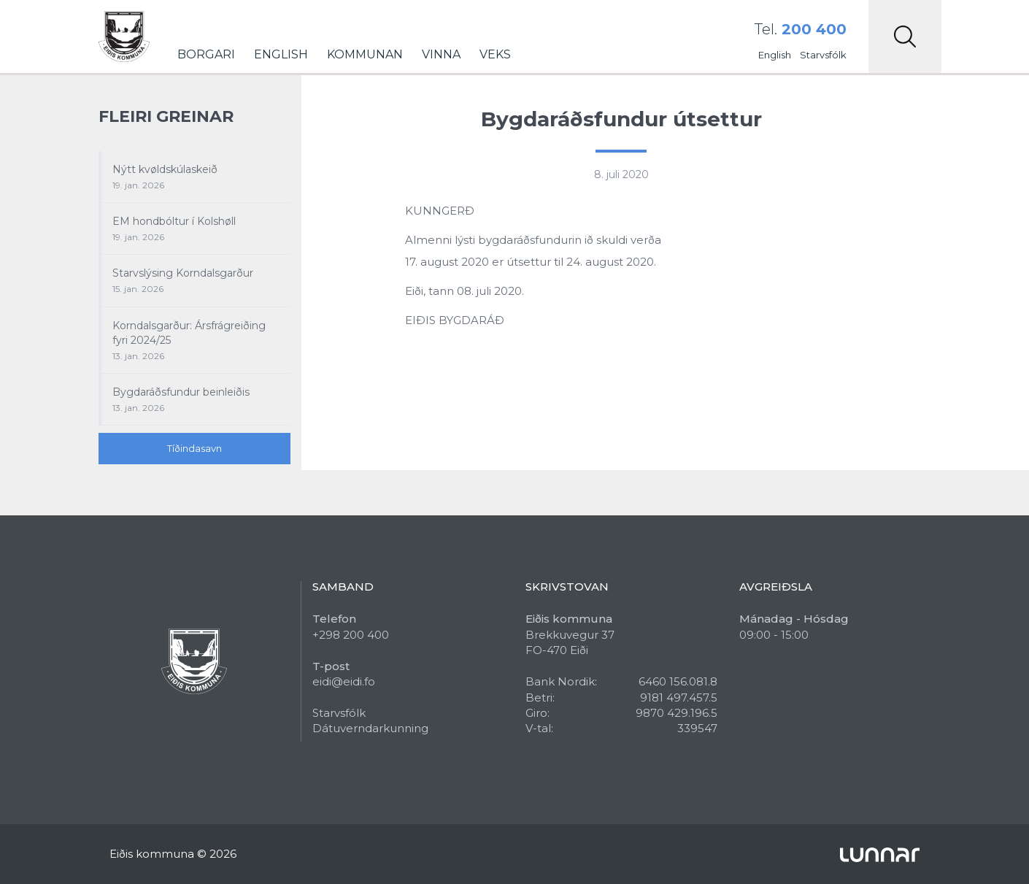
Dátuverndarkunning (370, 728)
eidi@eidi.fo (343, 681)
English (281, 54)
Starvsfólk (823, 55)
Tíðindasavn (194, 448)
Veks (495, 54)
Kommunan (365, 54)
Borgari (206, 54)
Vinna (441, 54)
